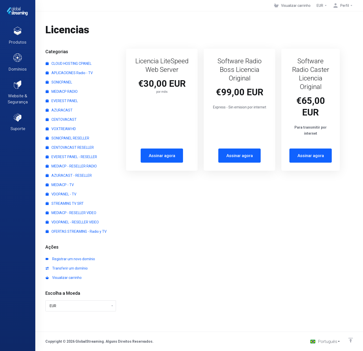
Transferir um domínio (67, 268)
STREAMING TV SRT (65, 203)
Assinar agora (162, 155)
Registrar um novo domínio (70, 259)
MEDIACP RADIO (62, 92)
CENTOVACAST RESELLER (70, 147)
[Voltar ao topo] (350, 340)
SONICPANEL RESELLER (67, 138)
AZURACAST (59, 110)
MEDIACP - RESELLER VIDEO (71, 213)
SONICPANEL (59, 82)
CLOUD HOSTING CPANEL (69, 64)
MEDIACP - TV (60, 185)
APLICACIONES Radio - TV (69, 73)
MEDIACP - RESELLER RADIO (71, 166)
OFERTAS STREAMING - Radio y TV (76, 231)
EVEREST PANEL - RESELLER (71, 157)
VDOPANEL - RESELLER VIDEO (72, 222)
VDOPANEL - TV (61, 194)
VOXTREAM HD (61, 129)
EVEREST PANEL (62, 101)
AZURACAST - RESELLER (69, 175)
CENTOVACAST (61, 120)
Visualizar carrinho (64, 278)
